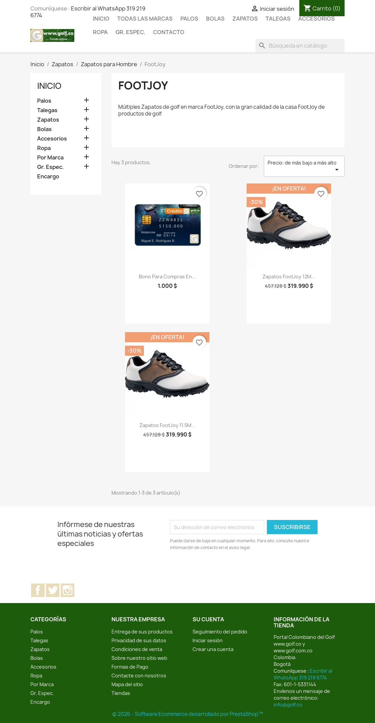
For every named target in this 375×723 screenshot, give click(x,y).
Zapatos (245, 18)
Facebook (38, 590)
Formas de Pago (129, 667)
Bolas (215, 18)
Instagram (67, 590)
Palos (189, 18)
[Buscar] (300, 45)
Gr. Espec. (130, 32)
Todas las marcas (145, 18)
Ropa (100, 32)
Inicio (101, 18)
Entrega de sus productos (142, 631)
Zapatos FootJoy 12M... (288, 276)
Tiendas (120, 693)
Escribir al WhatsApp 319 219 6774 (303, 674)
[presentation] (226, 569)
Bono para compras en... (167, 276)
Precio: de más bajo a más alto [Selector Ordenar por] (304, 166)
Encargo (48, 176)
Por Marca (50, 157)
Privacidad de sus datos (138, 640)
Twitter (52, 590)
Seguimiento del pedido (220, 631)
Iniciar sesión (208, 640)
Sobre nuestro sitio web (139, 658)
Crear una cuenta (213, 649)
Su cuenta (208, 619)
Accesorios (316, 18)
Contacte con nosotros (138, 675)
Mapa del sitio (127, 684)
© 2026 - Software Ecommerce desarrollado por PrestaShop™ (187, 714)
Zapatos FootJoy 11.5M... (167, 425)
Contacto (168, 32)
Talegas (278, 18)
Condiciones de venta (136, 649)
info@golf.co (288, 704)
